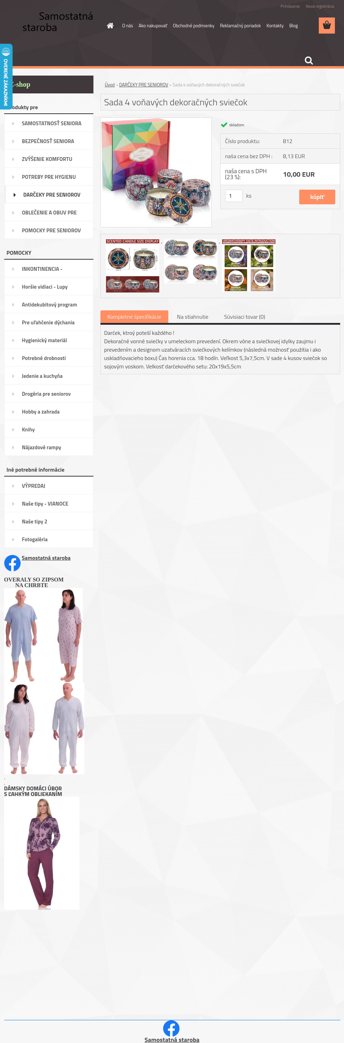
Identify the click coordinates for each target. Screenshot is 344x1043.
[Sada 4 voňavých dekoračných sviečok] (156, 121)
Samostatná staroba (46, 558)
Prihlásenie (290, 6)
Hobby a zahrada (41, 412)
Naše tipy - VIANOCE (45, 504)
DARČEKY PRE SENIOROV (51, 195)
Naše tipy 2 (35, 521)
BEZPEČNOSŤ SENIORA (48, 141)
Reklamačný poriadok (240, 25)
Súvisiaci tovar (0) (244, 316)
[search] (309, 60)
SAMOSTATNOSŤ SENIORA (52, 123)
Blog (293, 25)
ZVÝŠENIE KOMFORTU (47, 159)
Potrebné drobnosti (44, 358)
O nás (127, 25)
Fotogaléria (35, 539)
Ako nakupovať (153, 25)
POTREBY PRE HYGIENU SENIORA (49, 179)
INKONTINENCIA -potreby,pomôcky (42, 271)
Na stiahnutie (193, 316)
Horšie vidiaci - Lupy (45, 287)
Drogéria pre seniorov (46, 394)
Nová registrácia (320, 6)
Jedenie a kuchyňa (42, 376)
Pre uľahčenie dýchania (48, 322)
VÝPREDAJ (33, 486)
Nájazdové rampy (41, 447)
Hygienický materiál (44, 340)
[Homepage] (108, 25)
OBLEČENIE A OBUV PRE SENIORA (49, 215)
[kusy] (234, 196)
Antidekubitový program (49, 305)
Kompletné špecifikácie (134, 316)
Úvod (110, 84)
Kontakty (274, 25)
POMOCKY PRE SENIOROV (51, 230)
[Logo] (52, 25)
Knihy (28, 429)
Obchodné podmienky (194, 25)
